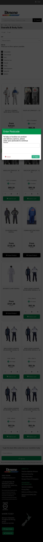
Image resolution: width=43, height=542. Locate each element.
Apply (36, 157)
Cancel (9, 157)
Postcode (5, 142)
